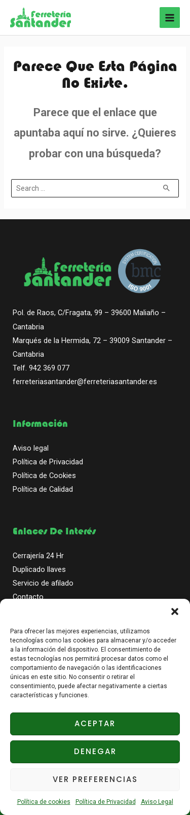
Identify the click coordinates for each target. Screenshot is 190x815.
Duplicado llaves (39, 569)
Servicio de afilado (43, 583)
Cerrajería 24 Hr (38, 555)
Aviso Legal (157, 801)
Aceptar (95, 723)
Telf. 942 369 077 (41, 367)
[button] (175, 611)
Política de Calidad (43, 489)
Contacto (28, 596)
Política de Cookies (44, 475)
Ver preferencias (95, 779)
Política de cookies (43, 801)
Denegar (95, 751)
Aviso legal (31, 448)
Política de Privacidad (105, 801)
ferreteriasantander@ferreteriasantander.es (85, 381)
